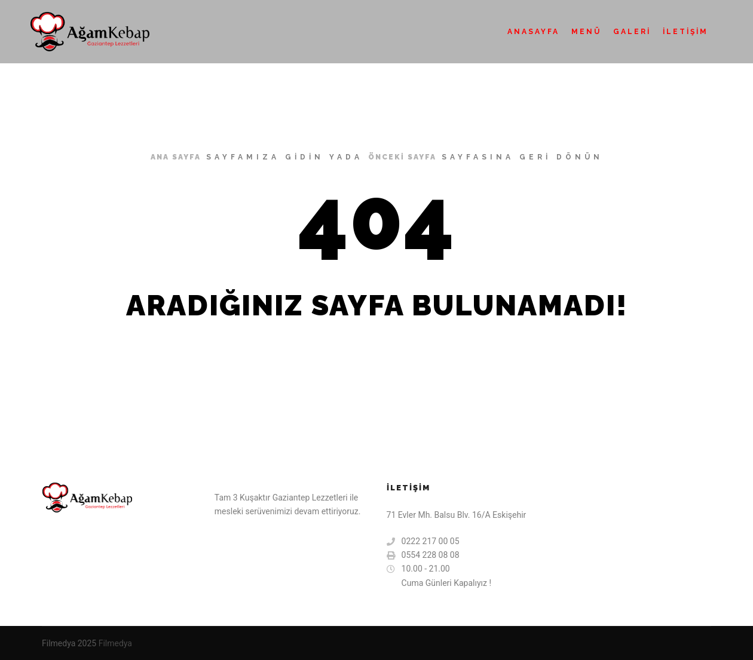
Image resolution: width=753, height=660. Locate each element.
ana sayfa (176, 157)
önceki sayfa (402, 157)
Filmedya (115, 643)
